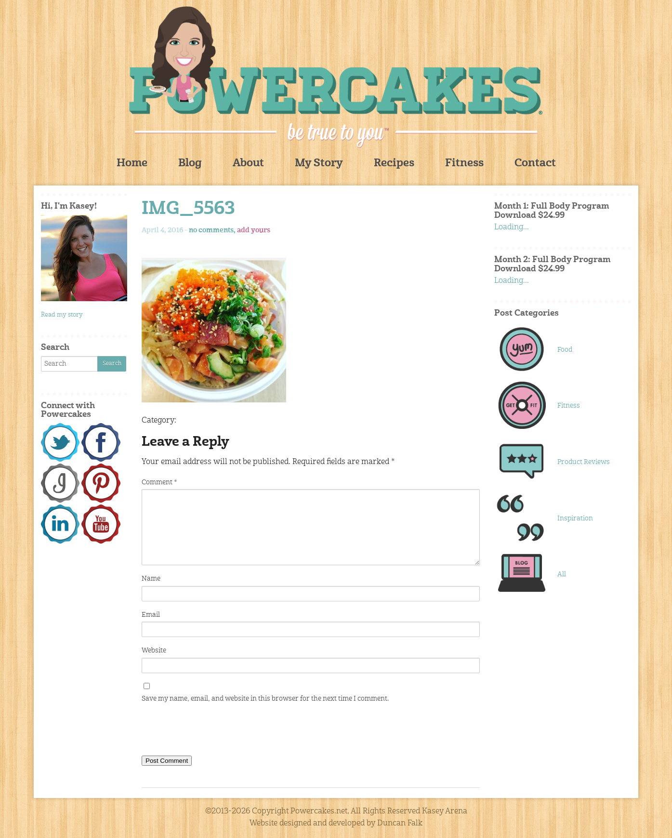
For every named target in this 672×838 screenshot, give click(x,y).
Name (151, 578)
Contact (535, 163)
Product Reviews (583, 462)
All (561, 574)
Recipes (394, 163)
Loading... (511, 227)
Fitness (464, 163)
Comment (159, 482)
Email (151, 615)
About (248, 163)
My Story (319, 163)
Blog (190, 163)
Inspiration (575, 518)
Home (132, 163)
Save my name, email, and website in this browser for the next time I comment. (265, 698)
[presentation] (215, 731)
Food (564, 349)
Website (154, 650)
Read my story (62, 315)
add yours (253, 230)
